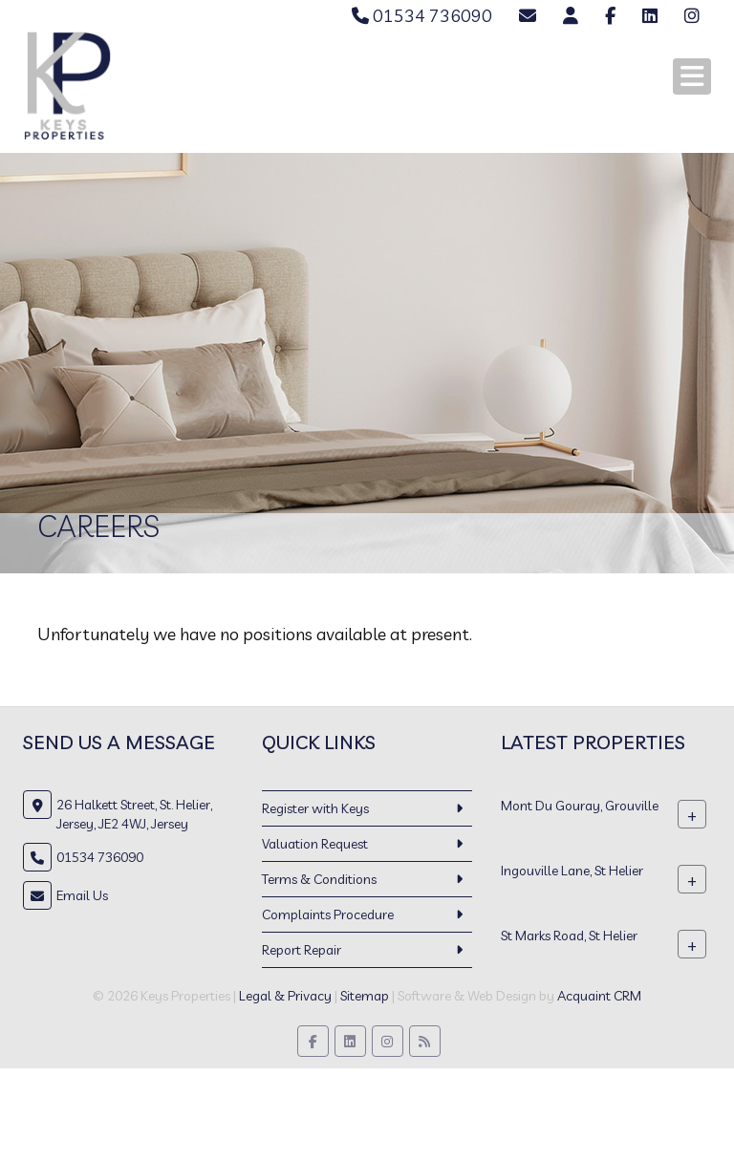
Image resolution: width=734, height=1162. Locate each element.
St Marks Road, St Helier (569, 934)
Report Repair (301, 949)
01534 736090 (422, 16)
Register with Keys (315, 808)
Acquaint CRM (599, 995)
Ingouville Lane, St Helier (572, 869)
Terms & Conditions (319, 879)
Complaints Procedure (328, 914)
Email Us (82, 895)
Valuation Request (315, 843)
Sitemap (364, 995)
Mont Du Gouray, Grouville (579, 804)
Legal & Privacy (285, 995)
